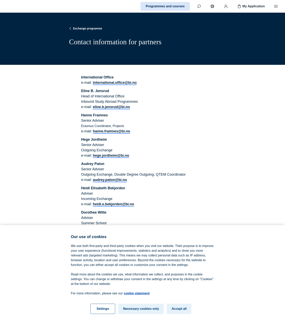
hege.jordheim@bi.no (111, 155)
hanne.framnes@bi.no (111, 131)
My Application (251, 6)
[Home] (17, 6)
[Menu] (276, 6)
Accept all (179, 310)
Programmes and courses (165, 6)
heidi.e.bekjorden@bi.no (113, 204)
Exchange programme (85, 28)
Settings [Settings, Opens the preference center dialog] (103, 310)
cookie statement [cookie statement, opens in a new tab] (137, 294)
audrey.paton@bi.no (110, 180)
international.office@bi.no (115, 83)
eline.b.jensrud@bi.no (111, 107)
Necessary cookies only (141, 310)
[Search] (199, 6)
